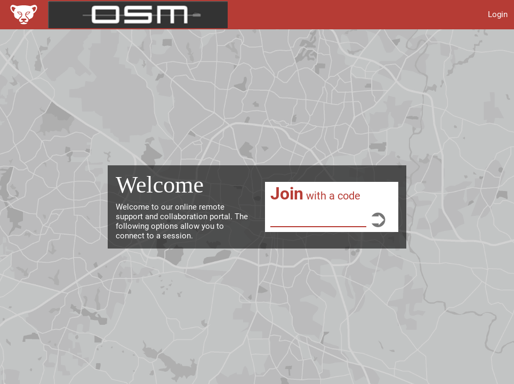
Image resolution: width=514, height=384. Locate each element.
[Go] (378, 218)
